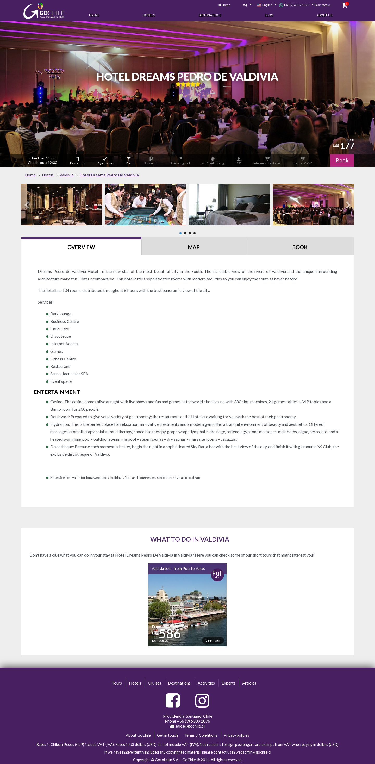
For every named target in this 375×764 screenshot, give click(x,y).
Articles (249, 682)
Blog (269, 15)
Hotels (149, 15)
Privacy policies (236, 734)
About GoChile (138, 734)
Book (341, 159)
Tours (94, 15)
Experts (228, 682)
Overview (81, 246)
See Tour (213, 639)
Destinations (209, 15)
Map (194, 246)
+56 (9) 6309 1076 (293, 5)
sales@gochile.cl (187, 725)
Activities (206, 682)
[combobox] (243, 4)
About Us (325, 15)
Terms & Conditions (200, 734)
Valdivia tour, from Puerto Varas (178, 567)
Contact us (322, 5)
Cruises (154, 682)
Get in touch (167, 734)
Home (225, 5)
